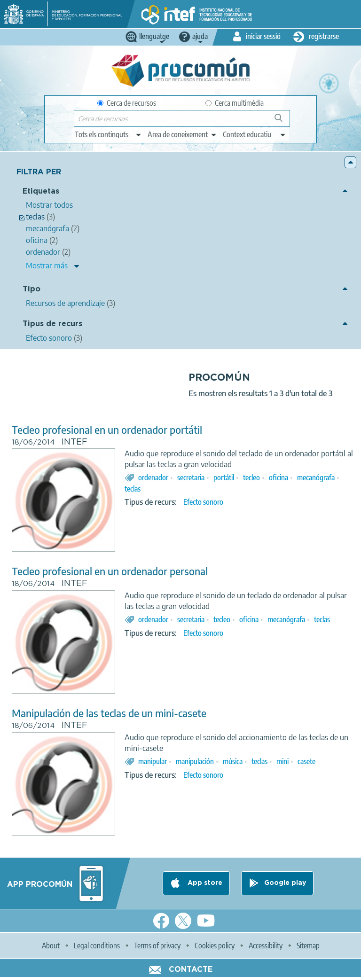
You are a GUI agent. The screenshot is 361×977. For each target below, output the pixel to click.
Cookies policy (215, 945)
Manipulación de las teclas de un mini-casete (109, 713)
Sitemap (308, 945)
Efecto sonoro (203, 502)
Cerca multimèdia (234, 103)
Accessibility (266, 945)
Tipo (31, 289)
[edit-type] (108, 134)
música (233, 761)
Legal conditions (97, 945)
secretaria (190, 477)
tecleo (251, 477)
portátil (223, 477)
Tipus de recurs (52, 324)
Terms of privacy (157, 945)
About (51, 945)
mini (282, 761)
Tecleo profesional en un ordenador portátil (107, 429)
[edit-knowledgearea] (182, 134)
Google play (285, 883)
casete (306, 761)
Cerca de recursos (126, 103)
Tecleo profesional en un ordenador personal (110, 571)
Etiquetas (41, 191)
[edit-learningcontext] (254, 134)
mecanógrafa (316, 477)
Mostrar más (47, 265)
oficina (278, 477)
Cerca (282, 121)
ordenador (153, 477)
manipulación (195, 761)
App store (204, 883)
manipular (152, 761)
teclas (133, 488)
